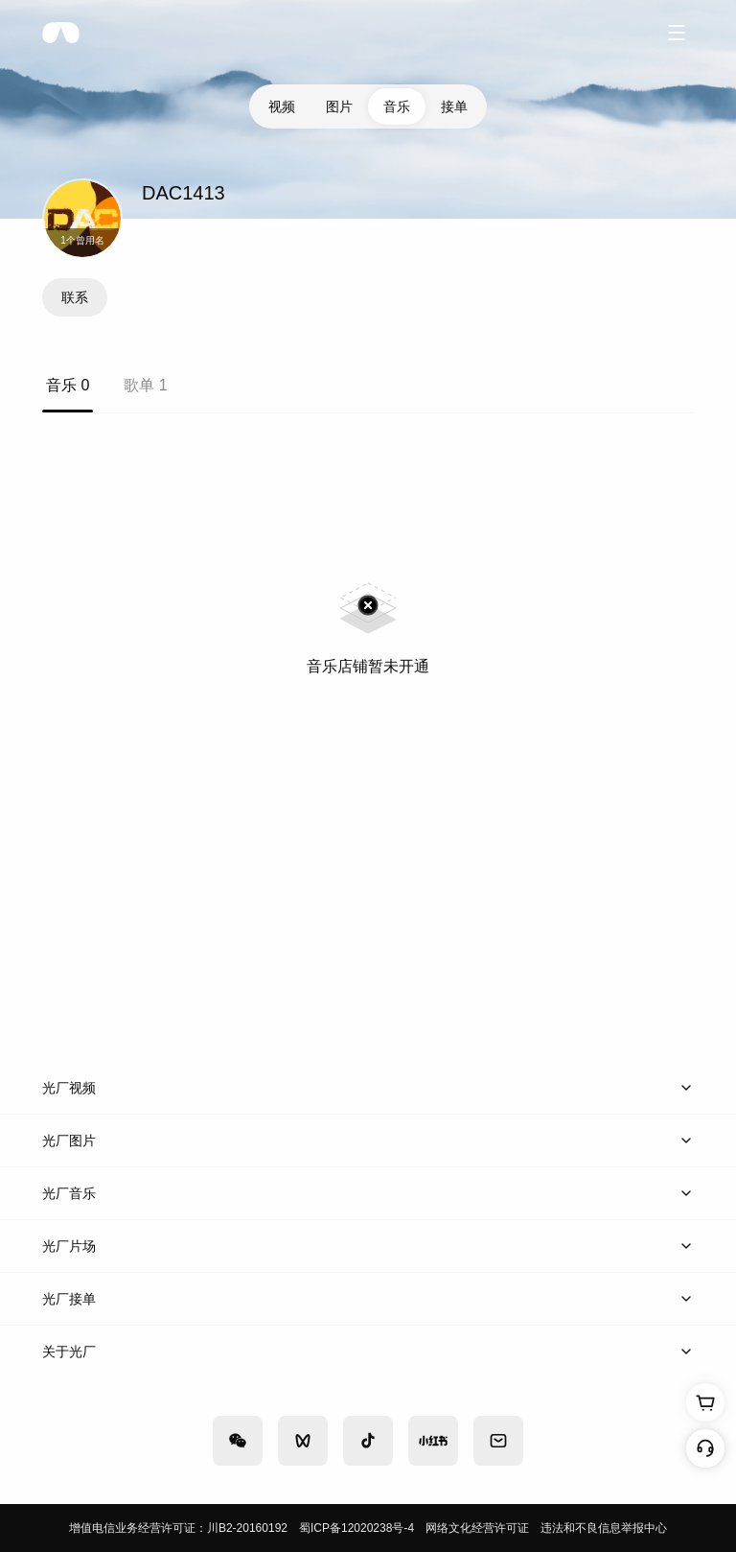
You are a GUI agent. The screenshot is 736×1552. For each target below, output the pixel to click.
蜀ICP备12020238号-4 (356, 1528)
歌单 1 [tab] (145, 385)
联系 (74, 297)
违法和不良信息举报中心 (603, 1528)
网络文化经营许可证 (477, 1528)
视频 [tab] (281, 106)
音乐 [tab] (396, 106)
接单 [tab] (454, 106)
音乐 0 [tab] (67, 385)
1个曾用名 (82, 240)
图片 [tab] (339, 106)
